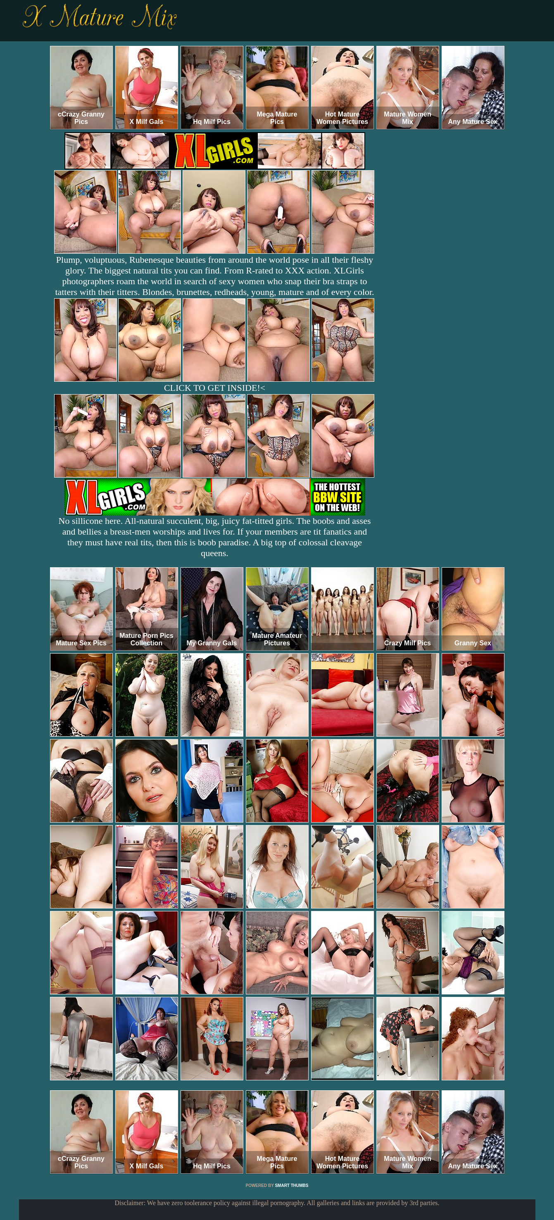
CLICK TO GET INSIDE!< (214, 388)
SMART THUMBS (291, 1185)
